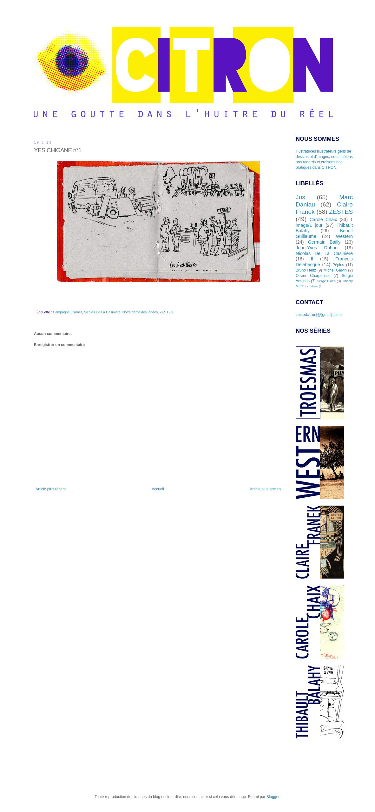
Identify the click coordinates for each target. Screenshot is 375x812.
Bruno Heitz (306, 270)
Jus (300, 197)
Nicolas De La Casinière (102, 312)
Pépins (338, 265)
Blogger (273, 797)
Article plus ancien (265, 489)
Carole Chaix (323, 219)
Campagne (61, 312)
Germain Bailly (324, 242)
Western (344, 236)
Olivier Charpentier (313, 275)
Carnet (76, 312)
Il (312, 258)
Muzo (314, 286)
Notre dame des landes (140, 312)
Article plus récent (51, 489)
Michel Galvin (335, 270)
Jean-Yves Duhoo (317, 247)
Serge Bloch (326, 281)
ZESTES (166, 312)
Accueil (158, 489)
